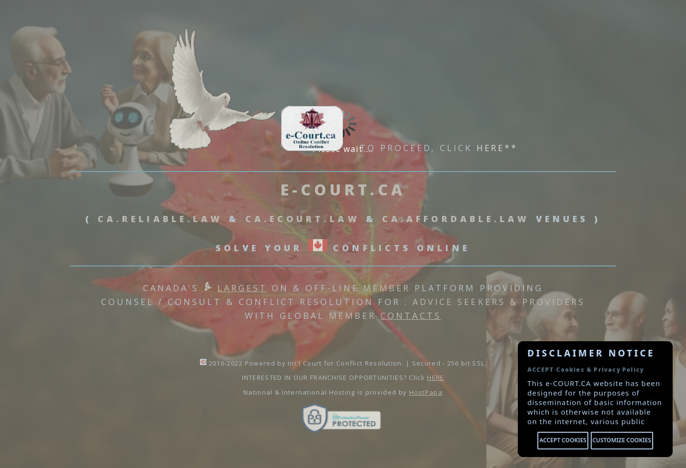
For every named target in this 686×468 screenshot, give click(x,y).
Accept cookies (562, 440)
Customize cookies (621, 440)
